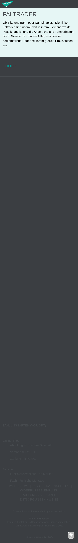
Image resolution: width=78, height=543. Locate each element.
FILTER (8, 66)
